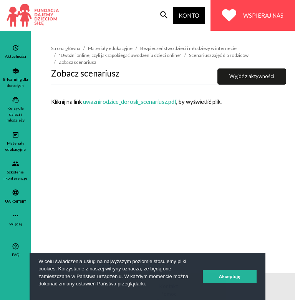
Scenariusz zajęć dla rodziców (219, 55)
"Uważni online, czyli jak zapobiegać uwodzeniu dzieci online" (120, 55)
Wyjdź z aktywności (251, 76)
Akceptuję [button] (229, 276)
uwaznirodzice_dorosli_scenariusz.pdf (129, 101)
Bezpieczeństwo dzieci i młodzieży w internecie (188, 48)
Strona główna (65, 48)
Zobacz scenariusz (77, 62)
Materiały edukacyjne (110, 48)
